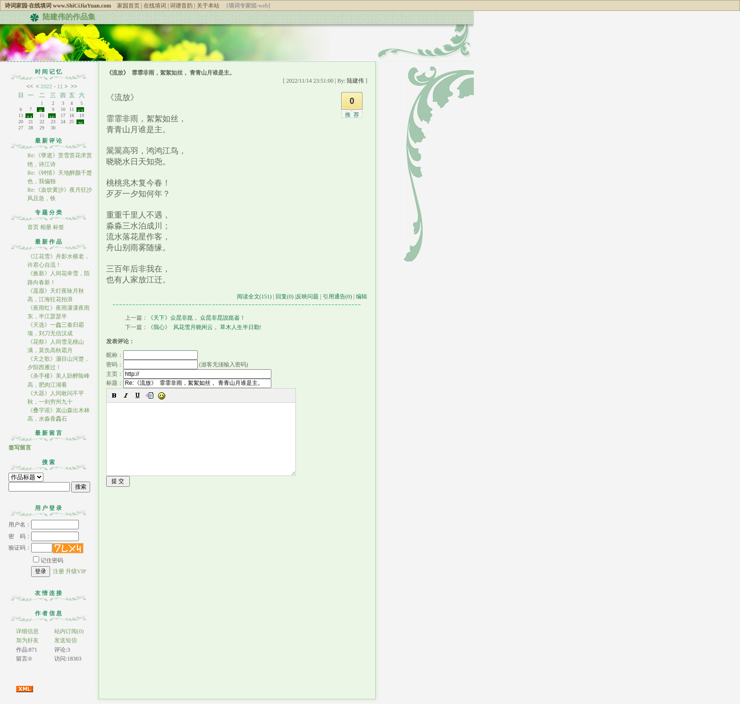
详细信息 (27, 631)
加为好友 (27, 640)
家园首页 (128, 5)
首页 (33, 227)
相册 (45, 227)
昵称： (152, 355)
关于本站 (208, 5)
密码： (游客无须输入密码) (177, 364)
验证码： (30, 547)
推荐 (353, 114)
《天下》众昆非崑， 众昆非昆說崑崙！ (196, 317)
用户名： (43, 524)
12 (80, 110)
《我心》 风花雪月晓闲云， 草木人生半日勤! (204, 327)
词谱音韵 (181, 5)
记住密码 (48, 560)
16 (52, 116)
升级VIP (76, 571)
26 (80, 122)
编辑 (361, 296)
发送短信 (65, 640)
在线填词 (154, 5)
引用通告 (337, 296)
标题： (188, 383)
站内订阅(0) (69, 631)
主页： (188, 374)
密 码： (43, 536)
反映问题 (307, 296)
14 (29, 116)
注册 (58, 571)
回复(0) (285, 296)
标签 (58, 227)
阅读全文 (254, 296)
